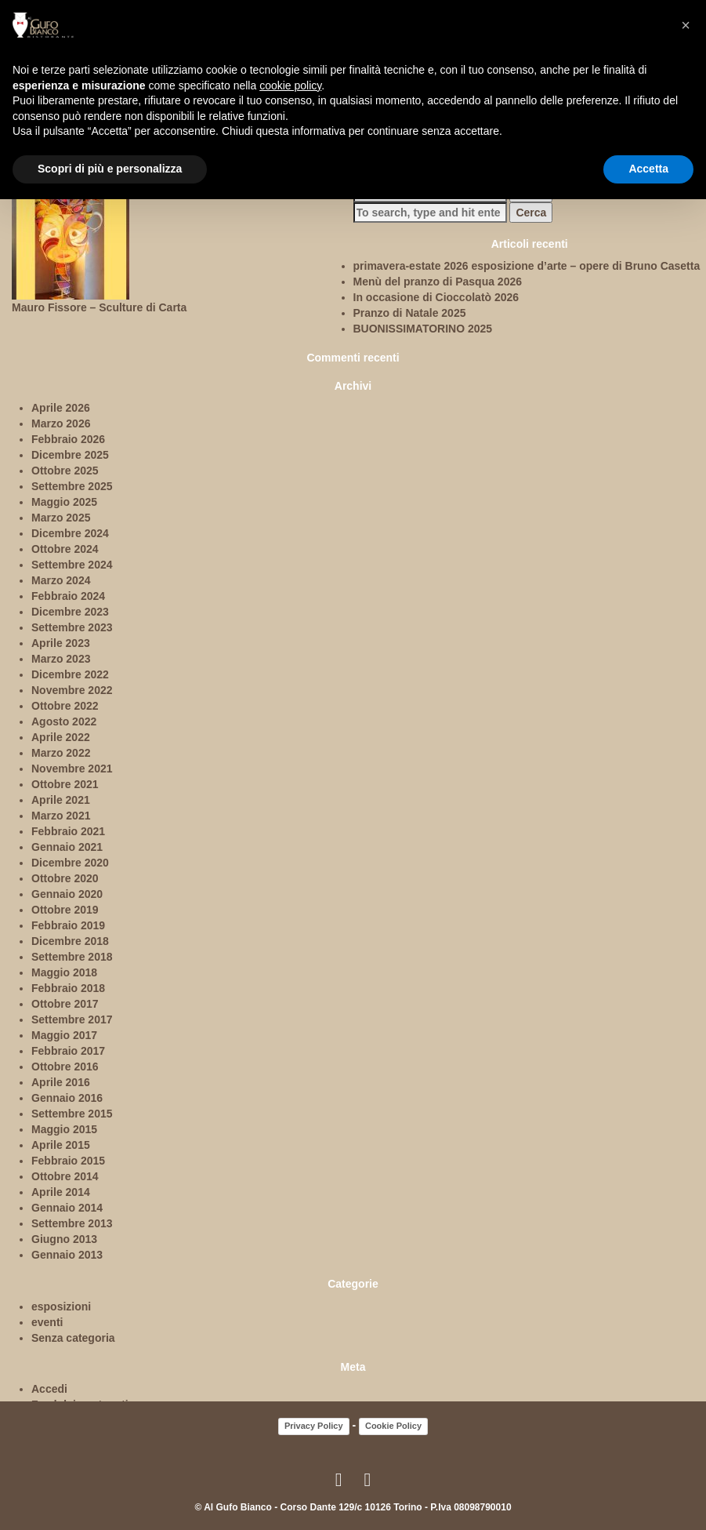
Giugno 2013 (64, 1239)
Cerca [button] (531, 212)
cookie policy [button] (290, 85)
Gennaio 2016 (67, 1098)
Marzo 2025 (60, 517)
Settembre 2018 (72, 956)
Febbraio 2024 (68, 596)
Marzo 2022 (60, 753)
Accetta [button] (648, 168)
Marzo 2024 (60, 580)
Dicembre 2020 (70, 862)
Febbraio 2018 (68, 988)
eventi (47, 1322)
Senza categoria (73, 1338)
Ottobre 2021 (65, 784)
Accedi (49, 1389)
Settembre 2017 (72, 1019)
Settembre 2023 (72, 627)
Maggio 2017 (64, 1035)
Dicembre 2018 (70, 941)
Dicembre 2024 (70, 533)
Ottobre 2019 (65, 909)
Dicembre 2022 (70, 674)
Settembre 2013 (72, 1223)
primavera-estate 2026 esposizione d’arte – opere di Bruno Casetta (527, 266)
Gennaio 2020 (67, 894)
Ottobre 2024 (65, 549)
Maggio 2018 (64, 972)
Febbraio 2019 (68, 925)
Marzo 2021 (60, 815)
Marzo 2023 (60, 658)
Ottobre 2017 (65, 1004)
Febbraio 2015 (68, 1160)
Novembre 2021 (72, 768)
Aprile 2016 (60, 1082)
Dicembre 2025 (70, 455)
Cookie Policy (393, 1425)
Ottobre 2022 (65, 706)
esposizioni (61, 1306)
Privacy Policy (313, 1425)
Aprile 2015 (60, 1145)
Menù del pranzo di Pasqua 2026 (438, 281)
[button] (685, 25)
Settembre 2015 (72, 1113)
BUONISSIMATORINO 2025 (423, 328)
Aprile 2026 (60, 408)
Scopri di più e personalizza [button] (110, 168)
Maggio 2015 (64, 1129)
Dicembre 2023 (70, 611)
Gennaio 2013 (67, 1254)
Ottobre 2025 (65, 470)
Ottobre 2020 (65, 878)
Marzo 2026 (60, 423)
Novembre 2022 (72, 690)
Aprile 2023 (60, 643)
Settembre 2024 (72, 564)
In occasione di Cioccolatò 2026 (436, 297)
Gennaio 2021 (67, 847)
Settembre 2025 (72, 486)
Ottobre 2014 (65, 1176)
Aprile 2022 (60, 737)
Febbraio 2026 (68, 439)
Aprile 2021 (60, 800)
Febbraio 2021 (68, 831)
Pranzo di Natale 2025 (409, 313)
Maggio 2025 (64, 502)
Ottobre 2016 (65, 1066)
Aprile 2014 (60, 1192)
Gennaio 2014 (67, 1207)
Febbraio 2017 (68, 1051)
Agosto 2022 (63, 721)
